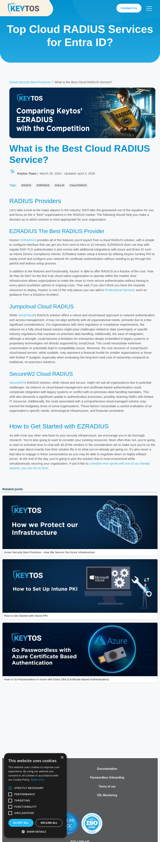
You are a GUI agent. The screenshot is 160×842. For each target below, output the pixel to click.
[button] (35, 832)
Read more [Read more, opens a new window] (37, 779)
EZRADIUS (28, 240)
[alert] (35, 795)
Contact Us (129, 8)
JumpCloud (26, 315)
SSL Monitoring (107, 795)
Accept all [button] (21, 823)
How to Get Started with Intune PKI (26, 615)
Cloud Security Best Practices (30, 82)
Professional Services (120, 290)
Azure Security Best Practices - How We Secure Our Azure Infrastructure (49, 552)
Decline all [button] (49, 823)
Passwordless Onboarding (107, 777)
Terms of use (107, 786)
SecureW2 (16, 382)
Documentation (107, 768)
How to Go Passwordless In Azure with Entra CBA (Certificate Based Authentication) (56, 679)
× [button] (62, 757)
